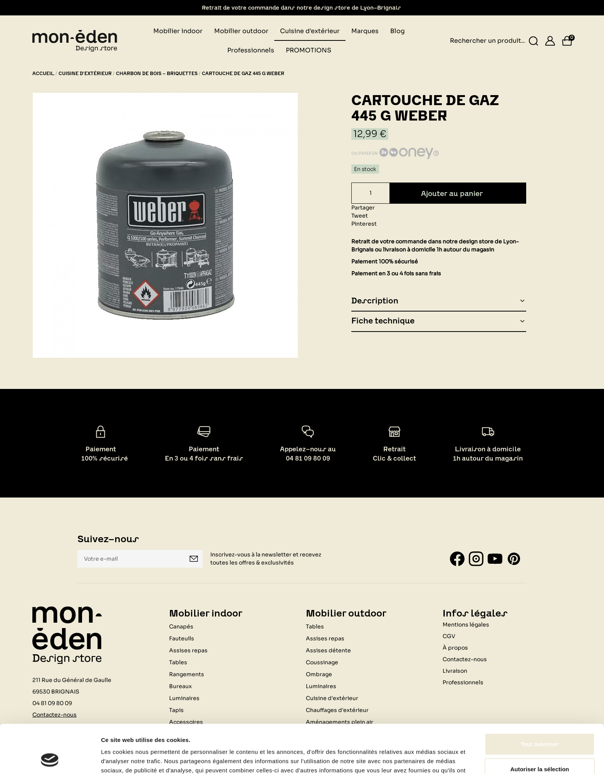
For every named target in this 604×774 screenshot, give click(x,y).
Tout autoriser (539, 698)
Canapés (181, 626)
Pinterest (364, 223)
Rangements (186, 674)
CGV (449, 636)
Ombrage (319, 674)
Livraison (455, 670)
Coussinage (322, 662)
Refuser (539, 749)
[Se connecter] (550, 41)
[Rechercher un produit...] (534, 41)
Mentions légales (466, 624)
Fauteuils (181, 638)
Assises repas (188, 650)
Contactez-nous (465, 659)
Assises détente (328, 650)
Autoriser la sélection (539, 723)
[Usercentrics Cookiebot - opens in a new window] (50, 759)
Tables (178, 662)
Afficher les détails (424, 759)
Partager (363, 207)
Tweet (359, 215)
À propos (455, 647)
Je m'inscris (194, 559)
